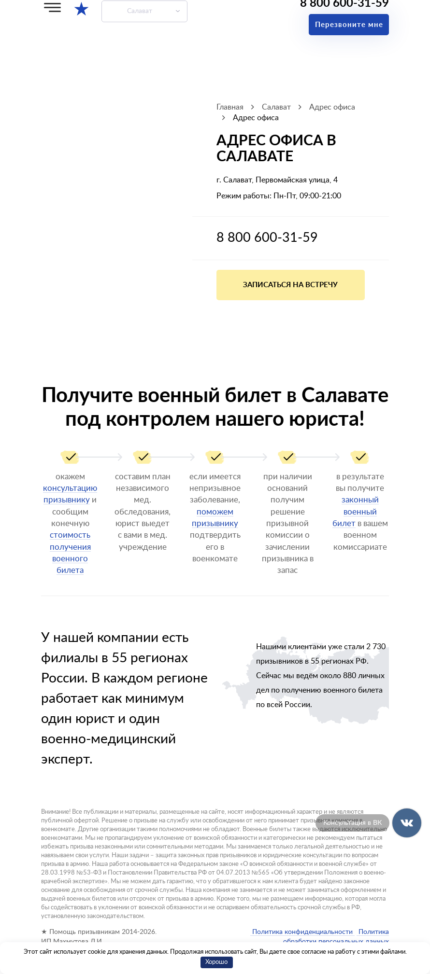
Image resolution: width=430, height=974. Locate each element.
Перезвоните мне (349, 24)
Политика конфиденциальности (302, 932)
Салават (139, 11)
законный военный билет (355, 512)
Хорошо (216, 962)
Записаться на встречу (290, 285)
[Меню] (52, 7)
